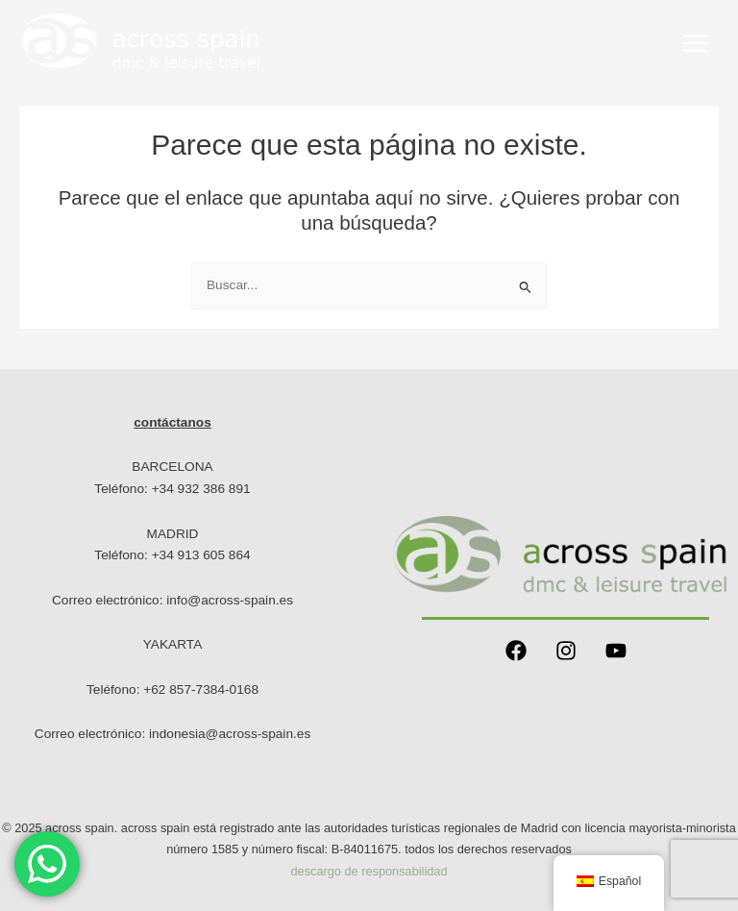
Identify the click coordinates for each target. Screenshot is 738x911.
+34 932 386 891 (201, 488)
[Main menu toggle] (695, 42)
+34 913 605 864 (201, 555)
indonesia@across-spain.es (229, 733)
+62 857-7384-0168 (200, 689)
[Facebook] (516, 650)
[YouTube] (616, 650)
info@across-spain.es (229, 600)
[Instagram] (566, 650)
